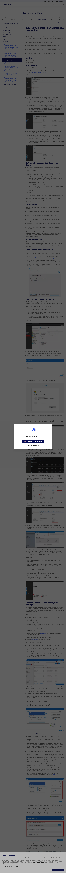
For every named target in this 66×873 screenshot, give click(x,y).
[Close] (51, 425)
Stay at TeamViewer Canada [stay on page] (33, 445)
